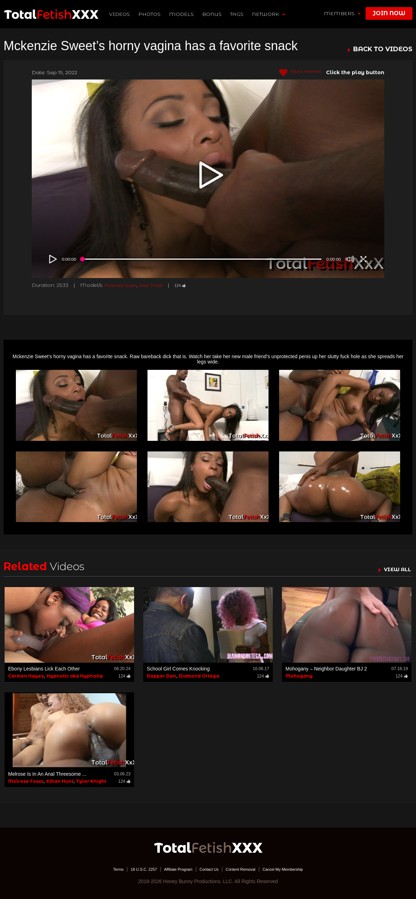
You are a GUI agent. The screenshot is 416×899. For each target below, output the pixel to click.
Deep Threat (165, 285)
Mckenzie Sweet (125, 285)
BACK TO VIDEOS (382, 49)
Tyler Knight (91, 781)
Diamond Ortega (199, 676)
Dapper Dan (161, 676)
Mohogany (299, 676)
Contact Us (209, 869)
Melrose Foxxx (25, 781)
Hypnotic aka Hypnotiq (75, 676)
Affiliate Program (170, 869)
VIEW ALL (394, 569)
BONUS (213, 14)
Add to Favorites (294, 73)
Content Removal (247, 869)
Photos (151, 14)
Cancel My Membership (300, 869)
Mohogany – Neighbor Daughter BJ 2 (326, 669)
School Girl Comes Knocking (178, 669)
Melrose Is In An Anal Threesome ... (47, 774)
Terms (96, 869)
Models (183, 14)
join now (389, 13)
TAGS (238, 14)
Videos (121, 14)
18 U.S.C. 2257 (128, 869)
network (270, 14)
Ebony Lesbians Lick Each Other (44, 669)
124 (200, 285)
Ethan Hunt (59, 781)
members (342, 13)
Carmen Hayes (26, 676)
